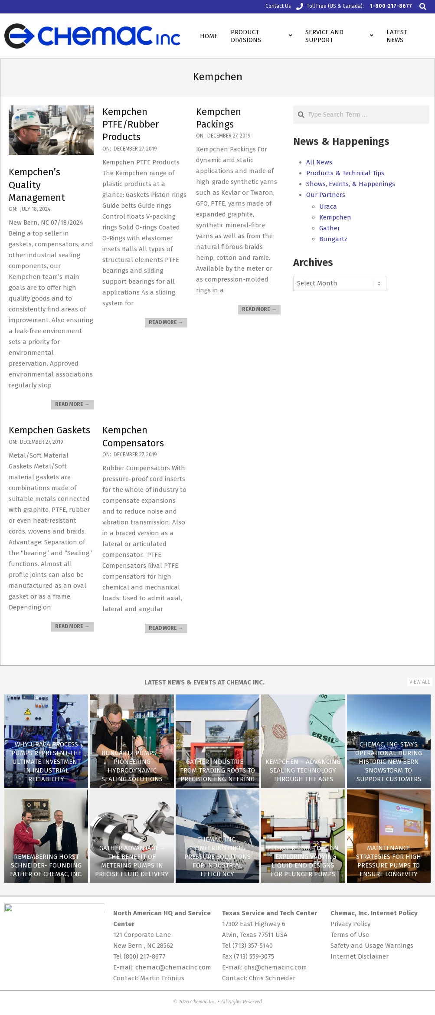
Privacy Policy (350, 924)
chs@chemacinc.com (275, 967)
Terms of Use (349, 935)
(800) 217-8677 (145, 956)
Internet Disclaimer (359, 956)
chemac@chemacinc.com (173, 967)
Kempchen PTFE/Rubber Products (130, 124)
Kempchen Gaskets (49, 430)
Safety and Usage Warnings (371, 946)
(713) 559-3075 (254, 956)
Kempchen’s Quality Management (37, 184)
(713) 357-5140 (252, 946)
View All (419, 682)
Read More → (72, 404)
